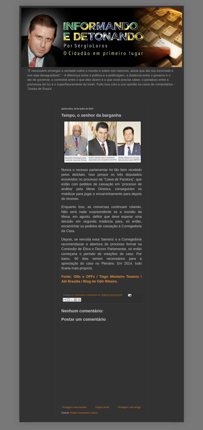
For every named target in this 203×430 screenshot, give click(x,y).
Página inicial (102, 407)
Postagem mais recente (74, 407)
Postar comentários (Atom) (84, 412)
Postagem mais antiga (129, 407)
